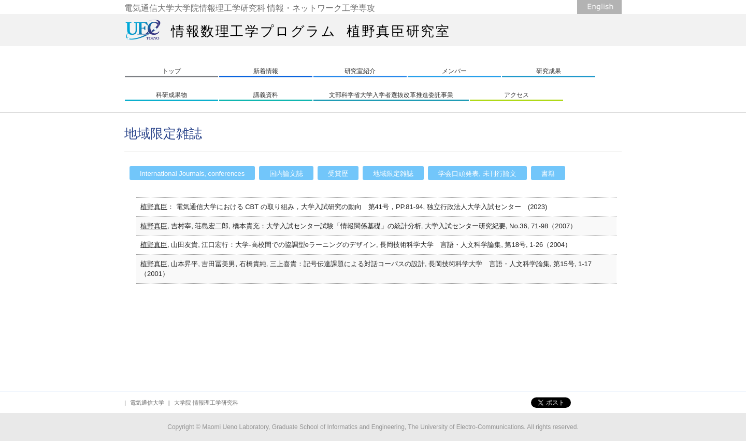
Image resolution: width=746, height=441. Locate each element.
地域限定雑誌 (393, 173)
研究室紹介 (360, 71)
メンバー (454, 71)
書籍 (548, 173)
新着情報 (265, 71)
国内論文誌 (286, 173)
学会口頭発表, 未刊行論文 (477, 173)
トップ (171, 71)
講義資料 (265, 95)
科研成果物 (171, 95)
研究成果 (548, 71)
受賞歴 (338, 173)
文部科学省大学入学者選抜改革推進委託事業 (391, 95)
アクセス (516, 95)
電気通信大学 (147, 402)
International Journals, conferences (192, 173)
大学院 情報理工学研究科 (206, 402)
